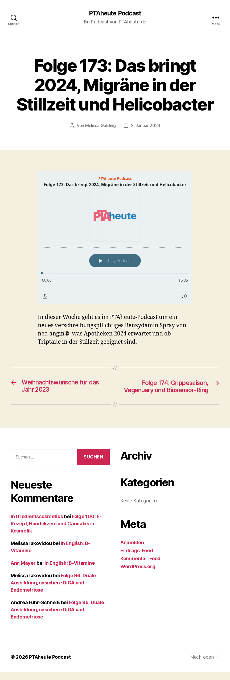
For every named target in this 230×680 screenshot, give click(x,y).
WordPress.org (137, 574)
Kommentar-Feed (140, 567)
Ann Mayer (23, 571)
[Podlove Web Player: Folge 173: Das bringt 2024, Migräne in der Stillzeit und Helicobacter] (115, 237)
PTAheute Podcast (115, 13)
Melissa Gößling (100, 125)
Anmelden (132, 551)
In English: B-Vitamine (69, 571)
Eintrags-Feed (136, 559)
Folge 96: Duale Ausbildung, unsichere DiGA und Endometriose (53, 591)
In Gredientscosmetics (37, 524)
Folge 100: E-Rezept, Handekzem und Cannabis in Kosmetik (56, 532)
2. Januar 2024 (145, 125)
